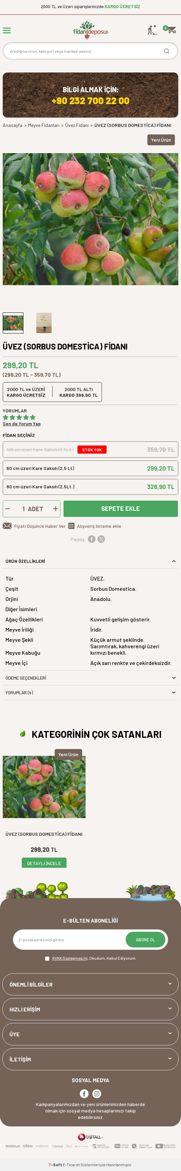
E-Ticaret (71, 1164)
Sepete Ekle (120, 508)
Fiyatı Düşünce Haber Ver (40, 526)
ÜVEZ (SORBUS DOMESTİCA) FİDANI (44, 834)
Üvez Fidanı (77, 125)
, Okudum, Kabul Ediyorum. (91, 958)
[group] (90, 219)
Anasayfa (12, 125)
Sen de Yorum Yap (22, 423)
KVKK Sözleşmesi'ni (70, 958)
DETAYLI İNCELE (44, 863)
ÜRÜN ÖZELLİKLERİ (90, 561)
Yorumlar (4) (90, 692)
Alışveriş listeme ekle (99, 526)
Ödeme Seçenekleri (90, 677)
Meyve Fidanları (43, 125)
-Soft (56, 1164)
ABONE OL (145, 939)
